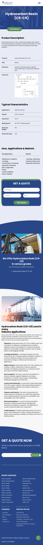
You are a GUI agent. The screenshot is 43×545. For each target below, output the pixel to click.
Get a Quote (36, 455)
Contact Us (5, 522)
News (4, 517)
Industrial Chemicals (9, 165)
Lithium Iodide (5, 485)
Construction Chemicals (10, 163)
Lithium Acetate (26, 500)
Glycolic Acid (26, 493)
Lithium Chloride (6, 490)
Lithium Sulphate (6, 478)
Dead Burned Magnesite (29, 495)
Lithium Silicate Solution (8, 481)
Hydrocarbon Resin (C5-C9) (22, 271)
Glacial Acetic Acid (27, 490)
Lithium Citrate (6, 488)
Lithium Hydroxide (6, 493)
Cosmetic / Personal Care (24, 519)
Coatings (5, 161)
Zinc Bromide (26, 481)
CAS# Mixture (14, 29)
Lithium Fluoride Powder (28, 478)
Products (5, 512)
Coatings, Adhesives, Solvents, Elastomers (33, 160)
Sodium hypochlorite (7, 502)
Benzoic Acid (26, 497)
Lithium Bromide (6, 497)
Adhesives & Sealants (9, 159)
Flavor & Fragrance (22, 515)
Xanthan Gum (26, 488)
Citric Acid (25, 485)
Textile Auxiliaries (7, 172)
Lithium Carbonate (7, 495)
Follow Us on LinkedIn (8, 541)
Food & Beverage (21, 522)
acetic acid (25, 502)
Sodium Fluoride (6, 500)
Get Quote (21, 202)
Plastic (4, 170)
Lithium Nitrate (5, 483)
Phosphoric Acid (26, 483)
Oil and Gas (20, 512)
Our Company (6, 515)
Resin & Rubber (7, 174)
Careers (4, 519)
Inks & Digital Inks (7, 168)
